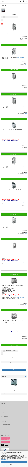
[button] (2, 17)
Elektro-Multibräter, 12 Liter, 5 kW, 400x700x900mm (12, 249)
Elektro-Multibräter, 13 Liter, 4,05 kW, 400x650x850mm (12, 129)
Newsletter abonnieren (6, 431)
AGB (1, 410)
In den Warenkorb (14, 45)
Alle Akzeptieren (14, 461)
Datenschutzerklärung (4, 459)
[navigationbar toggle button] (26, 1)
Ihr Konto (4, 426)
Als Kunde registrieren (6, 424)
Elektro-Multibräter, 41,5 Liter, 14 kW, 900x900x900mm (12, 320)
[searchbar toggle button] (20, 1)
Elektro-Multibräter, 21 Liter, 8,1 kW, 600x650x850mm (12, 189)
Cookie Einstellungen (4, 416)
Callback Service (3, 414)
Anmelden (14, 369)
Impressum (3, 405)
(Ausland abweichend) (20, 32)
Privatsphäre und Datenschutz (6, 412)
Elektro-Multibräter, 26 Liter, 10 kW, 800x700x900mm (12, 285)
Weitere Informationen (14, 464)
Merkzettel (4, 428)
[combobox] (8, 17)
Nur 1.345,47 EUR (14, 390)
